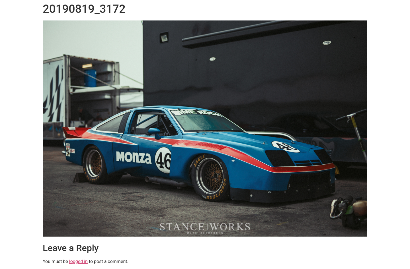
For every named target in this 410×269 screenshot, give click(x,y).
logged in (78, 261)
